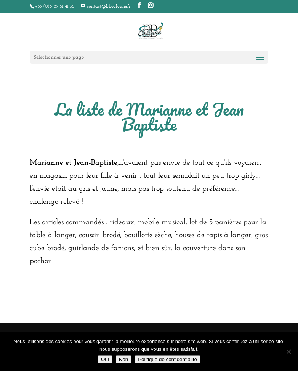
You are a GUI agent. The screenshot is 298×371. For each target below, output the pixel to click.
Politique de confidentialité (167, 359)
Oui (105, 359)
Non (123, 359)
